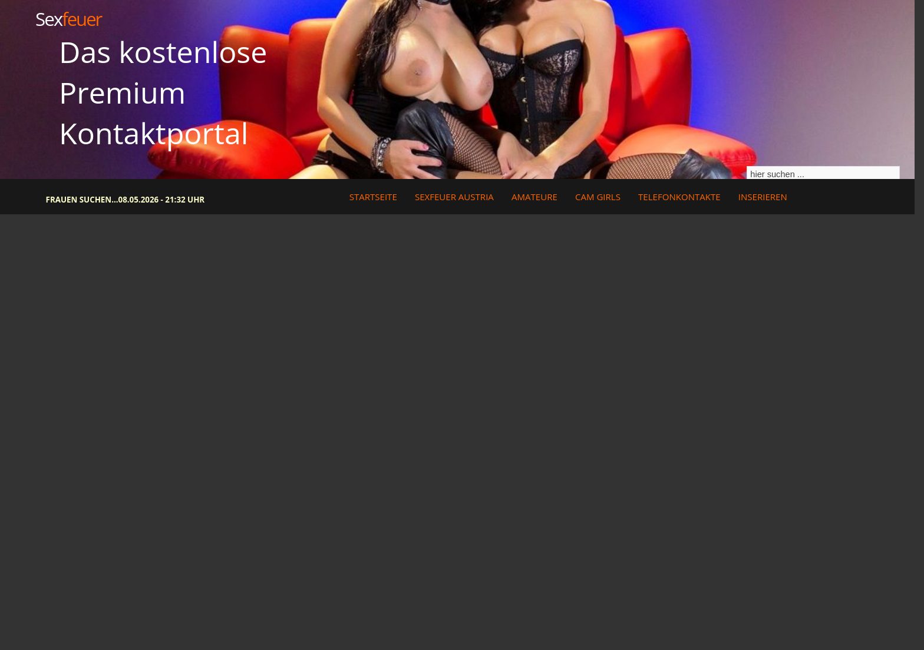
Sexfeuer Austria (454, 197)
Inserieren (762, 197)
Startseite (373, 197)
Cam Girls (598, 197)
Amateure (534, 197)
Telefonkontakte (679, 197)
